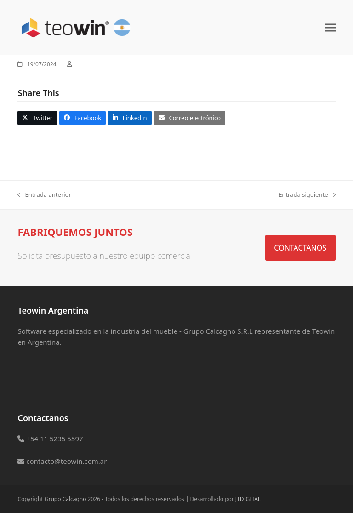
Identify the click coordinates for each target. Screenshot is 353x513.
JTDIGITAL (248, 499)
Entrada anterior (44, 195)
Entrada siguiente (307, 195)
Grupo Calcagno (65, 499)
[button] (330, 27)
